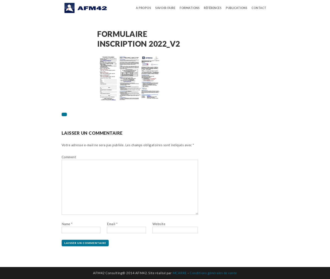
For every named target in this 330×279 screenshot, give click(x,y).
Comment (69, 157)
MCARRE (180, 273)
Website (159, 224)
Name (67, 224)
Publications (236, 8)
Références (213, 8)
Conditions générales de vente (213, 273)
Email (112, 224)
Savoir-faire (165, 8)
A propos (143, 8)
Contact (259, 8)
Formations (190, 8)
